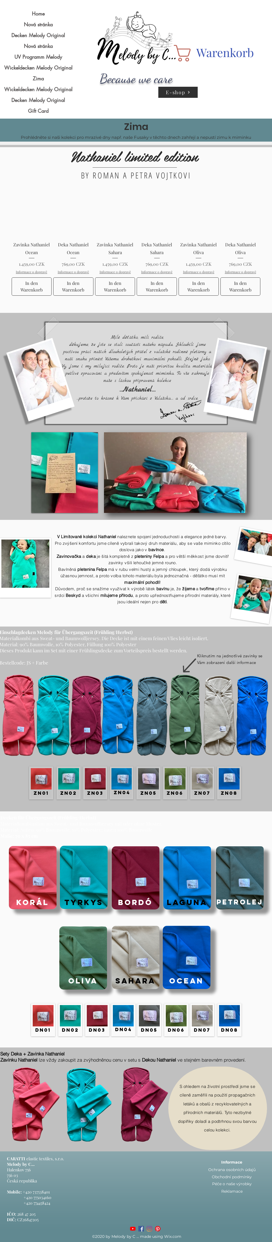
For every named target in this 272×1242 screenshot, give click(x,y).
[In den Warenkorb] (32, 286)
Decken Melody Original (38, 35)
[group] (136, 246)
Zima (38, 78)
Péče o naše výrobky (232, 1183)
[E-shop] (178, 92)
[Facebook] (141, 1228)
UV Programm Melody (38, 56)
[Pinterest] (158, 1228)
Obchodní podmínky (232, 1176)
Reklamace (232, 1191)
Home (38, 13)
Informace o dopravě (31, 272)
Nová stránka (38, 24)
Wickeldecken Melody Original (38, 67)
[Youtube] (133, 1228)
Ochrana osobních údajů (232, 1169)
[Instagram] (149, 1228)
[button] (208, 53)
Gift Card (38, 111)
